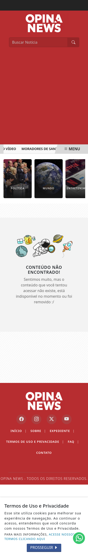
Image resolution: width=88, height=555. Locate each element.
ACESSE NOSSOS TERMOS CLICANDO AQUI (39, 536)
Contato (44, 453)
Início (19, 431)
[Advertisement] (44, 98)
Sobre (38, 431)
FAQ (73, 441)
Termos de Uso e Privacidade (35, 441)
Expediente (62, 431)
